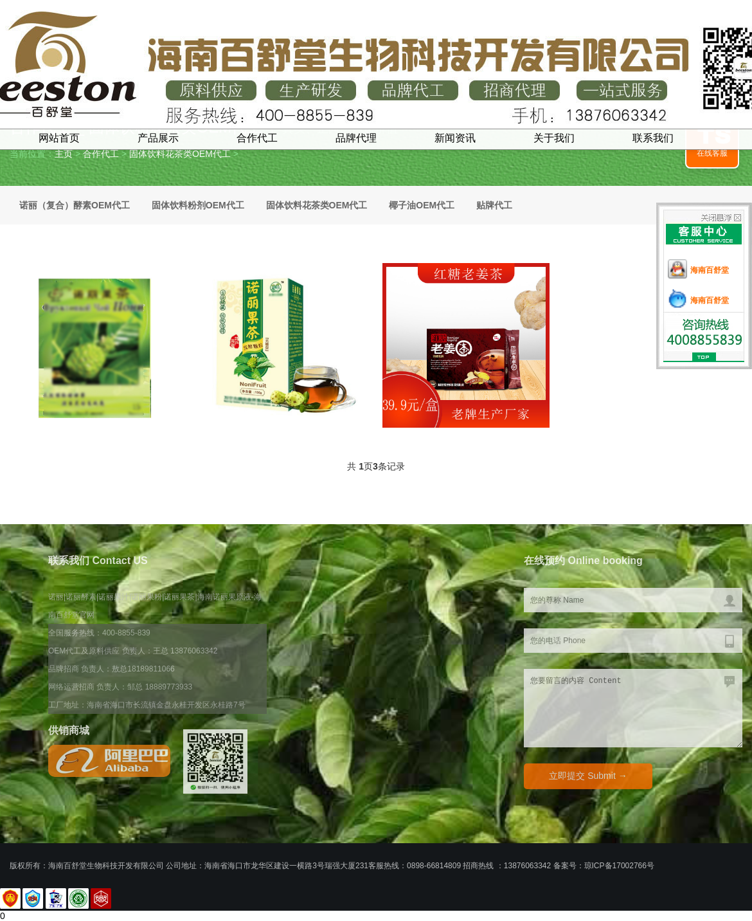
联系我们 (653, 137)
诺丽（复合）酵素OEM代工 (74, 205)
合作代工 (257, 137)
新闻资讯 (455, 137)
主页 (64, 154)
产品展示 (158, 137)
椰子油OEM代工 (421, 205)
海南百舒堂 (709, 270)
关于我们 (554, 137)
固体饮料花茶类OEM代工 (180, 154)
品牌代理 (356, 137)
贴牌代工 (494, 205)
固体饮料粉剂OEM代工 (198, 205)
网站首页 (59, 137)
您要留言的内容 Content (633, 708)
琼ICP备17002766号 (619, 865)
